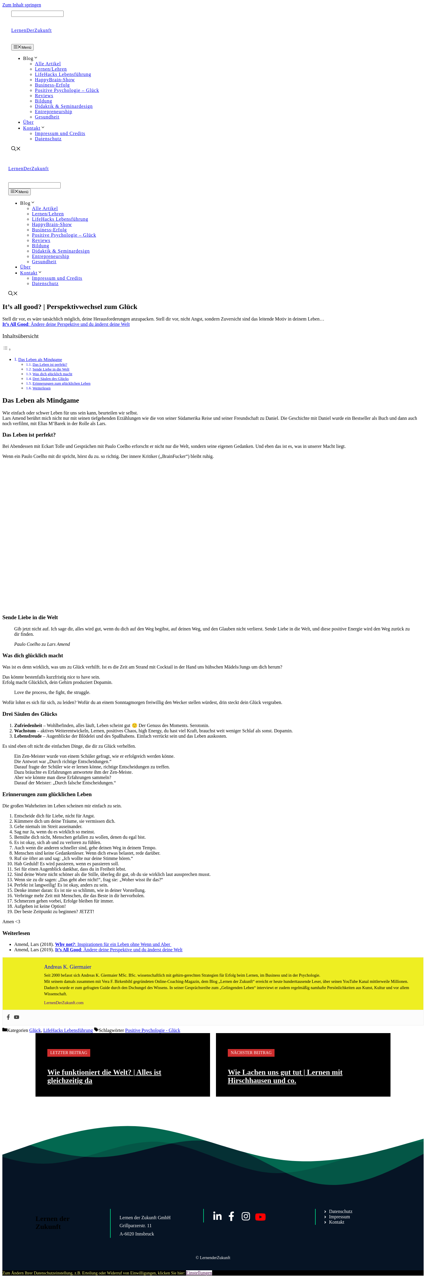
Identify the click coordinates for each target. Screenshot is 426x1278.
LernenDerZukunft (31, 30)
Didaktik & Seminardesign (64, 106)
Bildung (43, 100)
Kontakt (34, 128)
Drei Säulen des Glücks (51, 378)
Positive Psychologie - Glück (152, 1030)
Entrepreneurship (53, 111)
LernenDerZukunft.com (63, 1003)
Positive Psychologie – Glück (67, 90)
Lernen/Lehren (51, 68)
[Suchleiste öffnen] (16, 149)
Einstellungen (199, 1272)
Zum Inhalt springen (21, 4)
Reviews (44, 95)
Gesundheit (47, 116)
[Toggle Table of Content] (6, 349)
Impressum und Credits (60, 133)
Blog (30, 58)
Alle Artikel (48, 63)
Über (28, 122)
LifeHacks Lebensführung (63, 74)
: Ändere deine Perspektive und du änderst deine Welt (66, 324)
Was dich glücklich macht (52, 374)
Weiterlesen (42, 388)
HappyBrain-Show (55, 79)
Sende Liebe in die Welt (51, 369)
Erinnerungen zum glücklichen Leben (62, 383)
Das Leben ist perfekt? (50, 364)
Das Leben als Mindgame (40, 359)
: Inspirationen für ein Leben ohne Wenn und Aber (113, 944)
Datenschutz (48, 138)
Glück (35, 1030)
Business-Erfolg (52, 84)
